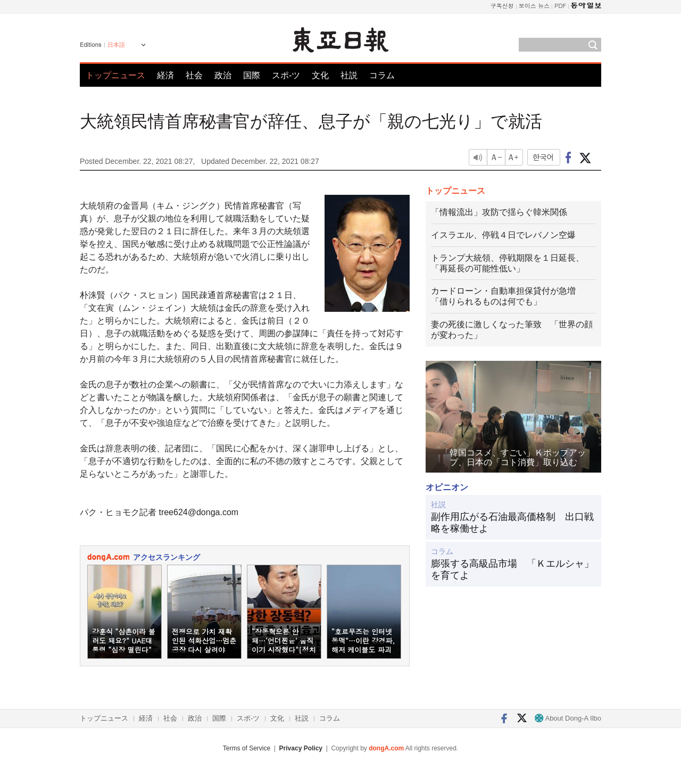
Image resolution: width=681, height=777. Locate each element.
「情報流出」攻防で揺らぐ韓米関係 (499, 212)
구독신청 (502, 6)
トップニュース (115, 75)
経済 (165, 75)
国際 (251, 75)
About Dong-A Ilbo (568, 718)
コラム (382, 75)
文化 (320, 75)
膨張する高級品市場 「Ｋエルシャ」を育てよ (512, 569)
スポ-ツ (286, 75)
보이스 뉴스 (534, 6)
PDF (560, 6)
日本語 (116, 45)
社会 (194, 75)
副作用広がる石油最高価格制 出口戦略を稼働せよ (512, 522)
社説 (349, 75)
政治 (222, 75)
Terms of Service (246, 748)
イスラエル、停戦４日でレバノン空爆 (503, 234)
